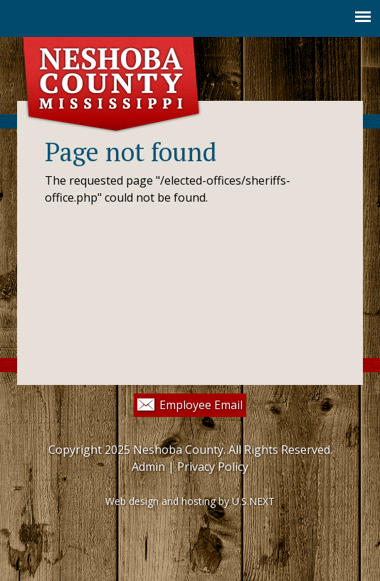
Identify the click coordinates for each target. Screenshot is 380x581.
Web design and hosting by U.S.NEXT (190, 501)
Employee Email (201, 405)
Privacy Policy (212, 466)
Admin (148, 466)
